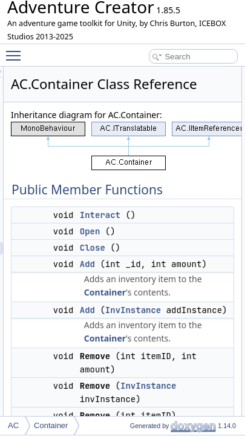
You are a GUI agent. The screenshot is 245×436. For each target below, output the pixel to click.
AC (13, 425)
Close (179, 277)
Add (173, 294)
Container (191, 336)
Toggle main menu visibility (16, 50)
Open (176, 261)
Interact (186, 245)
